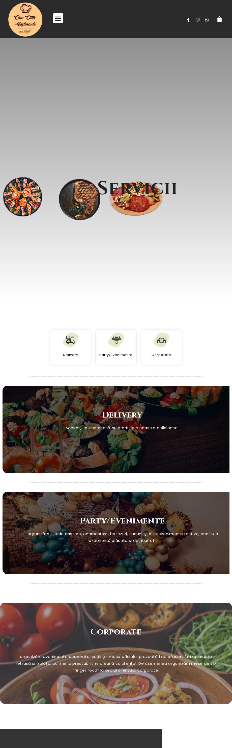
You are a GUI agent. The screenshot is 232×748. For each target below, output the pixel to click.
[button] (58, 18)
